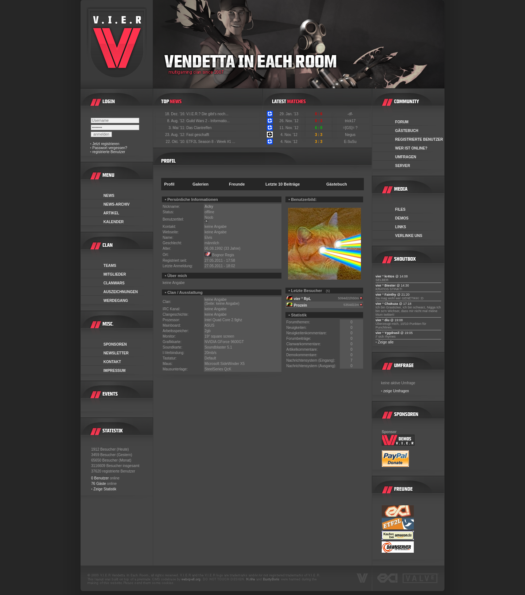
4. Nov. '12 (289, 135)
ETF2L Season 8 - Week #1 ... (210, 142)
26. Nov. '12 (288, 121)
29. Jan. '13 (289, 114)
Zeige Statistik (104, 489)
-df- (350, 114)
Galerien (200, 184)
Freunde (237, 184)
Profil (169, 184)
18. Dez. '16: (175, 114)
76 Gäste (98, 484)
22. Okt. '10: (176, 142)
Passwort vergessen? (109, 148)
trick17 (351, 121)
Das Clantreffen (198, 128)
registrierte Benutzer (108, 152)
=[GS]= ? (351, 128)
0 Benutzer (100, 478)
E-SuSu (350, 142)
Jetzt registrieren (105, 144)
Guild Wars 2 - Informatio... (208, 121)
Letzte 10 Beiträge (282, 184)
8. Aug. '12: (176, 121)
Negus (351, 135)
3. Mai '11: (177, 128)
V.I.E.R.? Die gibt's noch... (207, 114)
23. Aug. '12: (175, 135)
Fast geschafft (197, 135)
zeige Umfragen (396, 391)
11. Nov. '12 (288, 128)
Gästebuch (336, 184)
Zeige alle (385, 342)
